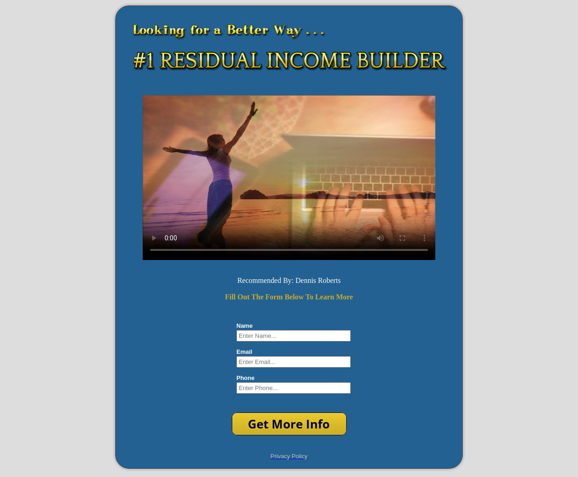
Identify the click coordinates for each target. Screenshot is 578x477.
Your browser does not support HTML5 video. (289, 177)
